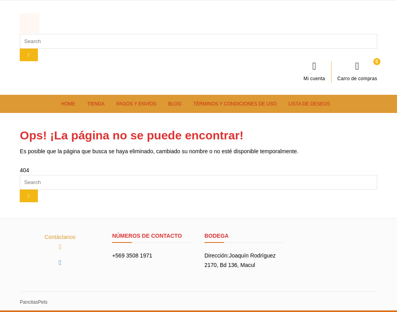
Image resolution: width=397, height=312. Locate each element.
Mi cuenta (314, 71)
